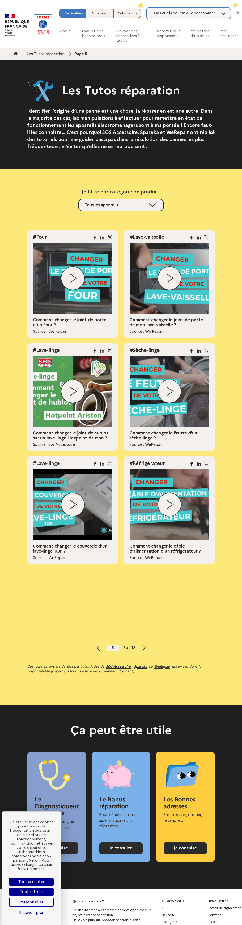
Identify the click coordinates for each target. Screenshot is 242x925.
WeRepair (162, 666)
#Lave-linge (46, 350)
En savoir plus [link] (31, 912)
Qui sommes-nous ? (88, 906)
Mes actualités (229, 33)
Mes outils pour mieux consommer (184, 13)
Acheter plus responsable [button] (168, 33)
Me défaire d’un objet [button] (200, 33)
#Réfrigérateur (147, 463)
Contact (214, 920)
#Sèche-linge (145, 350)
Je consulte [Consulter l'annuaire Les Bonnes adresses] (185, 850)
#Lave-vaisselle (147, 237)
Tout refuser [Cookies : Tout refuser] (31, 891)
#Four (40, 237)
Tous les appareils (101, 205)
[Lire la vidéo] (73, 278)
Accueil (66, 31)
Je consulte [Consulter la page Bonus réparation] (121, 850)
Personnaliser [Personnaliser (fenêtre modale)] (31, 902)
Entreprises (100, 13)
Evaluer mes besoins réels (93, 33)
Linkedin (167, 920)
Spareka (140, 666)
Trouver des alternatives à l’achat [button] (127, 36)
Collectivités (127, 13)
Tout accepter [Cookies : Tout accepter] (31, 882)
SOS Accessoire (118, 666)
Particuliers (73, 13)
